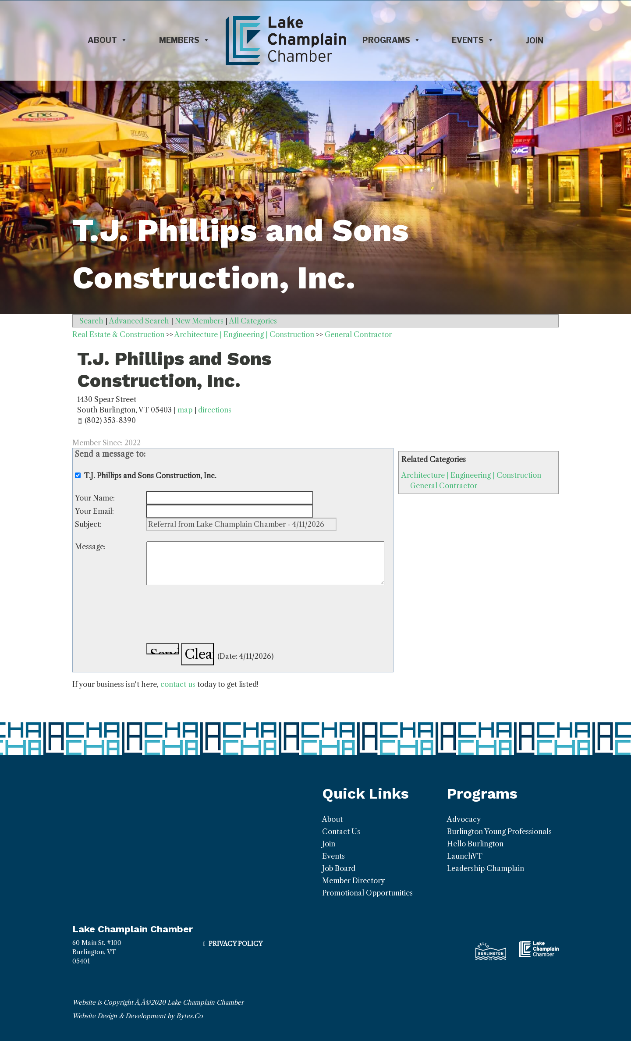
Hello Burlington (475, 843)
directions (214, 409)
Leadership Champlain (485, 868)
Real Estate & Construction (118, 334)
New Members (199, 320)
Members (184, 40)
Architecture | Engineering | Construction (471, 475)
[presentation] (213, 615)
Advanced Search (139, 320)
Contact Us (341, 831)
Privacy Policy (235, 944)
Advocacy (464, 819)
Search (91, 320)
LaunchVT (464, 856)
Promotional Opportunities (367, 892)
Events (473, 40)
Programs (391, 40)
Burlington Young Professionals (499, 831)
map (184, 409)
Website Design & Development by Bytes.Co (137, 1016)
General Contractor (443, 485)
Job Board (338, 868)
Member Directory (353, 880)
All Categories (253, 320)
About (108, 40)
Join (534, 40)
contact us (177, 684)
